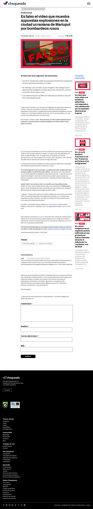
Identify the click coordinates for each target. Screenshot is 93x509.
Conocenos (6, 482)
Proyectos (6, 492)
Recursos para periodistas (10, 475)
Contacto (7, 390)
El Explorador (6, 459)
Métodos (5, 486)
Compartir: (61, 36)
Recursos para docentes (10, 473)
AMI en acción (7, 469)
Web (23, 346)
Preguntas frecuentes (9, 498)
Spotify (44, 229)
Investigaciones (7, 429)
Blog (4, 440)
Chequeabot (6, 461)
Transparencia (7, 484)
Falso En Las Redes (45, 243)
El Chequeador (7, 467)
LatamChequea (7, 446)
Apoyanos (6, 438)
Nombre (25, 326)
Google (62, 229)
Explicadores (6, 427)
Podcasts (68, 229)
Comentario (26, 304)
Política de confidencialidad (78, 505)
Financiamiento (7, 494)
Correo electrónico (29, 336)
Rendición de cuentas (9, 496)
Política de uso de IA (9, 490)
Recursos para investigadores (11, 477)
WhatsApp (6, 434)
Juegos (5, 471)
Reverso (5, 448)
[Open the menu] (88, 4)
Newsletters (6, 436)
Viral (76, 92)
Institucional (26, 13)
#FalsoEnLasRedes (28, 243)
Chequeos (6, 421)
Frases (5, 425)
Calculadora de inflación (10, 455)
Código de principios (9, 488)
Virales (5, 423)
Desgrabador (6, 453)
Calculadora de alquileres (10, 457)
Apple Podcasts (53, 229)
